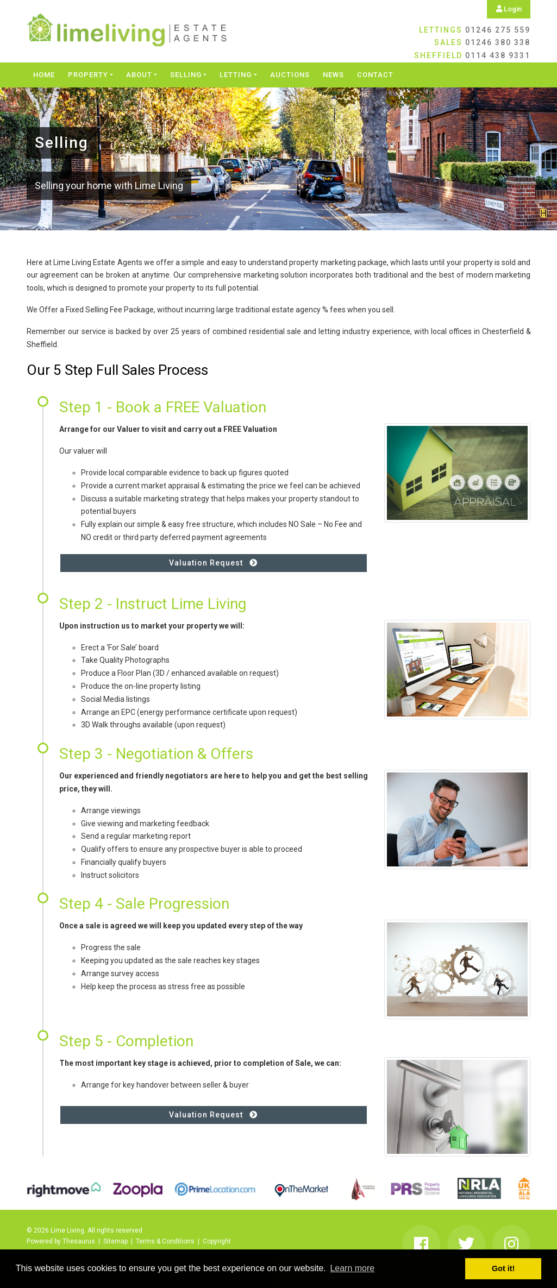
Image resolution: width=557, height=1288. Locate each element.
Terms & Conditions (165, 1241)
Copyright (217, 1241)
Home (44, 75)
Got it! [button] (503, 1268)
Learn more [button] (352, 1268)
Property (88, 75)
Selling (186, 75)
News (333, 75)
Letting (236, 75)
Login (509, 9)
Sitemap (115, 1241)
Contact (375, 75)
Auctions (290, 75)
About (139, 75)
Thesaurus (78, 1241)
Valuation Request (213, 562)
